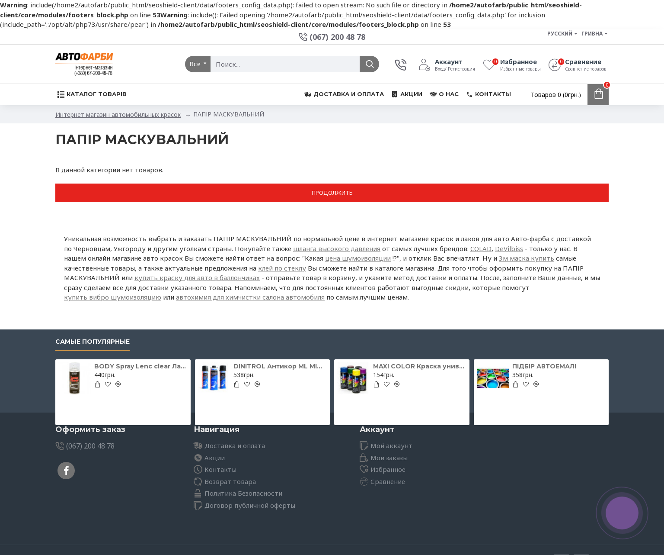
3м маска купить (526, 258)
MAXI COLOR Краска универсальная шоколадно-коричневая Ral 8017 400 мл (419, 366)
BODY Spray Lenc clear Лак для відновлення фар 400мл (141, 366)
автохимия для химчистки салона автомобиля (250, 297)
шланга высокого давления (336, 248)
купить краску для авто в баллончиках (197, 277)
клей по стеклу (282, 268)
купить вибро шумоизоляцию (112, 297)
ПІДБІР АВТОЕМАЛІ (544, 366)
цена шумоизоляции (358, 258)
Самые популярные (92, 341)
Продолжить (332, 193)
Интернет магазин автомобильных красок (118, 114)
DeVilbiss (509, 248)
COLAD (481, 248)
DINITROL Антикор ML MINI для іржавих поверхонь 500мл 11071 (280, 366)
